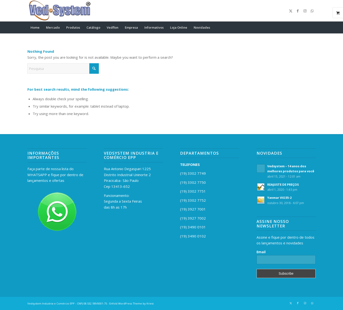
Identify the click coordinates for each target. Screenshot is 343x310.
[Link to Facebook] (297, 10)
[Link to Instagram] (304, 10)
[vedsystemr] (59, 10)
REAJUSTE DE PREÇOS (283, 184)
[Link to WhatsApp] (312, 10)
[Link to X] (290, 10)
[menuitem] (35, 27)
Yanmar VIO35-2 (279, 197)
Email (261, 252)
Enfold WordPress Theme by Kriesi (131, 303)
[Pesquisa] (312, 27)
